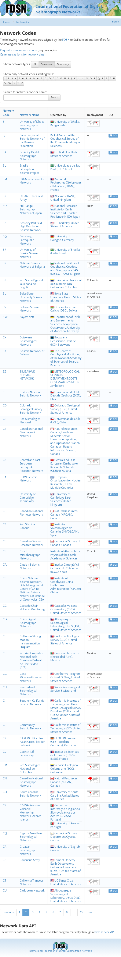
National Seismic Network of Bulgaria (32, 265)
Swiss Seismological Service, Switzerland (65, 689)
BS (4, 263)
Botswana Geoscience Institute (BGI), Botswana (63, 341)
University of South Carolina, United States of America (64, 795)
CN (5, 778)
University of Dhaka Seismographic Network (32, 125)
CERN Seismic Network (28, 479)
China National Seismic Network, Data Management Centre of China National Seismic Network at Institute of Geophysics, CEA (32, 589)
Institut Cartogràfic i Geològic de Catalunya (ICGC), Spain (64, 568)
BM (5, 179)
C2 (4, 429)
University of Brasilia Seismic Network (29, 253)
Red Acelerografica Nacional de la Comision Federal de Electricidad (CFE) (31, 660)
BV (4, 307)
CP (4, 805)
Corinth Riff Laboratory (27, 753)
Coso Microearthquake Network (30, 677)
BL (4, 165)
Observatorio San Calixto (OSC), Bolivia (63, 309)
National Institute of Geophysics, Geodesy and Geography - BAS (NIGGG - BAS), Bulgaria (65, 269)
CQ (5, 833)
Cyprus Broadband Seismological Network (32, 837)
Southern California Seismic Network (32, 702)
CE (4, 636)
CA (5, 564)
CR (4, 847)
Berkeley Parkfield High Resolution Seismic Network (31, 226)
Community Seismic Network (30, 726)
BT (4, 280)
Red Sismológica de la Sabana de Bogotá (32, 284)
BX (4, 337)
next (90, 912)
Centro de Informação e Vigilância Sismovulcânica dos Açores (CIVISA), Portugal (65, 812)
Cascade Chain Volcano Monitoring (32, 607)
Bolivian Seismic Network (30, 309)
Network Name (29, 115)
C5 (4, 494)
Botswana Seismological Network (28, 341)
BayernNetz (27, 317)
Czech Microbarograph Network (30, 555)
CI (4, 700)
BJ (4, 135)
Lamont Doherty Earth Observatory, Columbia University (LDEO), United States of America (65, 867)
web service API (104, 932)
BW (5, 317)
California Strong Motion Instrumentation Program (30, 642)
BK (4, 152)
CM (5, 765)
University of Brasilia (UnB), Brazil (65, 251)
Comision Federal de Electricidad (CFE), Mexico (65, 657)
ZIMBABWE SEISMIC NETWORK (27, 375)
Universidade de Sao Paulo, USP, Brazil (65, 167)
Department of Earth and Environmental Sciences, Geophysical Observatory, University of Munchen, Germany (65, 324)
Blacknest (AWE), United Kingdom (63, 198)
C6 (4, 511)
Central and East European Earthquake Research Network (31, 465)
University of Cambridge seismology (28, 497)
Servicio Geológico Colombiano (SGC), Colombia (64, 769)
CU (5, 890)
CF (4, 653)
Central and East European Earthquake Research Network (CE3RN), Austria (64, 465)
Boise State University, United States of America (65, 297)
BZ (4, 371)
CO (5, 792)
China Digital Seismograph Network (28, 623)
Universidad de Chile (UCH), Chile (65, 420)
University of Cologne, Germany (62, 238)
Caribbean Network (32, 890)
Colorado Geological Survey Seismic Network (31, 409)
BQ (5, 236)
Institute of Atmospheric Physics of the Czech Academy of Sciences (65, 555)
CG (5, 674)
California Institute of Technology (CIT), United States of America (65, 728)
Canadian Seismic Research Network (31, 543)
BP (4, 223)
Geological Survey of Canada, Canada (65, 543)
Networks (22, 22)
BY (4, 351)
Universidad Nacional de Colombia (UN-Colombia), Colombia (65, 284)
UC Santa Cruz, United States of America (65, 882)
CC (5, 606)
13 (81, 912)
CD (5, 619)
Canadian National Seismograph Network (31, 782)
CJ (4, 725)
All (34, 64)
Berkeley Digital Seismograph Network (29, 156)
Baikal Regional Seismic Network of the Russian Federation (32, 141)
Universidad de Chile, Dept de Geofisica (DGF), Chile (65, 396)
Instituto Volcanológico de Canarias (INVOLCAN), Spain (64, 530)
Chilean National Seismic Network (30, 394)
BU (5, 293)
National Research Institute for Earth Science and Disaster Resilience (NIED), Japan (65, 211)
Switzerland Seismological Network (28, 691)
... (74, 912)
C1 (4, 419)
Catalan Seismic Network (30, 566)
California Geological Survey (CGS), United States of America (65, 640)
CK (4, 738)
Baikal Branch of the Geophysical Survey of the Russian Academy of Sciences (65, 141)
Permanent (47, 64)
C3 (4, 460)
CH (5, 687)
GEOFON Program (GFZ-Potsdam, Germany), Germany (63, 742)
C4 (4, 477)
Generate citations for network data (22, 54)
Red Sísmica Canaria (27, 526)
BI (4, 122)
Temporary (63, 64)
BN (5, 196)
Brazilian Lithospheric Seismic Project (29, 169)
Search (54, 97)
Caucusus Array (30, 860)
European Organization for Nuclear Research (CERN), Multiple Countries (65, 483)
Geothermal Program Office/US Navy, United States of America (65, 677)
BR (4, 250)
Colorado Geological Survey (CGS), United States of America (65, 409)
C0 (5, 405)
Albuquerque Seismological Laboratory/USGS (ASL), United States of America (65, 625)
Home (7, 22)
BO (5, 206)
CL (4, 752)
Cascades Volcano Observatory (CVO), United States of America (65, 609)
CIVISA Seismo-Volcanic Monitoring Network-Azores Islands (30, 812)
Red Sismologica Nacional (30, 420)
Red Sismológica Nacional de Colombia (30, 769)
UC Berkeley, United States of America (64, 154)
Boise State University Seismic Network (31, 297)
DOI (113, 135)
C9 (4, 551)
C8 (4, 541)
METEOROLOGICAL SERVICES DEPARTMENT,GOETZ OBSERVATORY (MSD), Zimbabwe (65, 379)
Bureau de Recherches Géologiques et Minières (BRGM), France (65, 185)
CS (4, 860)
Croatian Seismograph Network (28, 850)
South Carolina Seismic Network (30, 793)
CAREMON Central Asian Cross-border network (32, 742)
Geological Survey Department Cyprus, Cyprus (63, 837)
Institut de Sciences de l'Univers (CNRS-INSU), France (64, 755)
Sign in (116, 21)
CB (4, 578)
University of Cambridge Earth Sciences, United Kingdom (61, 499)
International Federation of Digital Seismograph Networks (60, 951)
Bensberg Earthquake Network (27, 240)
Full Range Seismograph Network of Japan (31, 209)
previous (8, 912)
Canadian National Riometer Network (31, 512)
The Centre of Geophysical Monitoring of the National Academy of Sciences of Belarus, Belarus (65, 358)
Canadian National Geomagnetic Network (31, 432)
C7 (4, 524)
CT (4, 880)
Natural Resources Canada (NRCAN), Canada (63, 514)
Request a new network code (18, 50)
